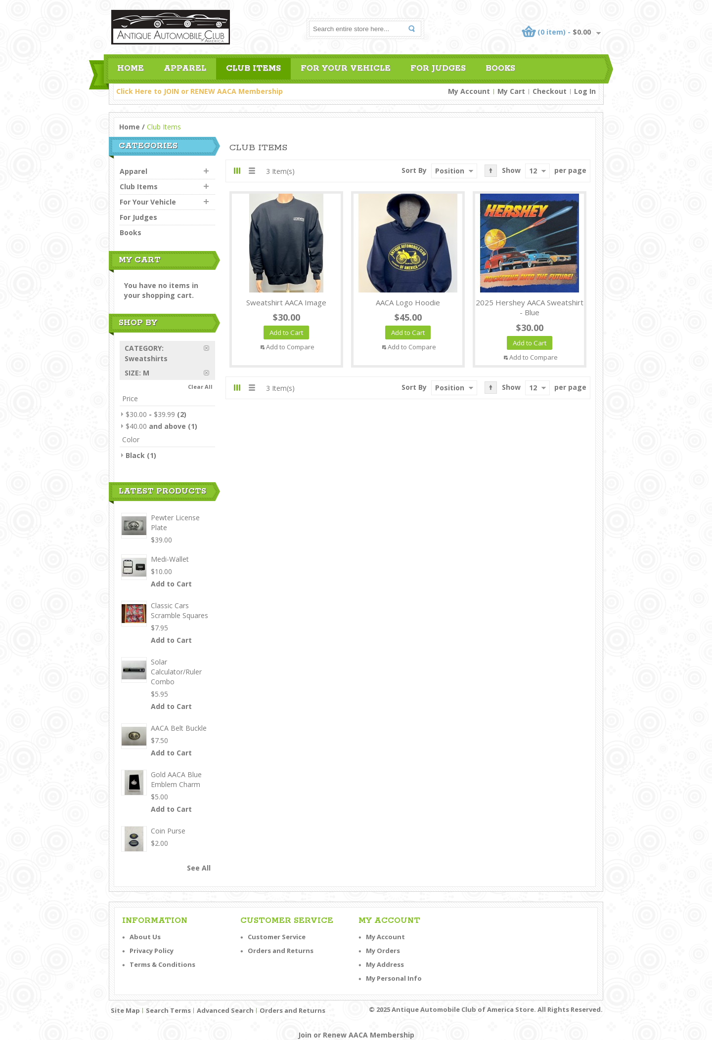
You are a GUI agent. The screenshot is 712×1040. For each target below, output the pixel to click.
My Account (469, 91)
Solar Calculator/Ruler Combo (176, 671)
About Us (145, 936)
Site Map (125, 1010)
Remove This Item (209, 348)
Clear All (200, 386)
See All (199, 868)
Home (129, 126)
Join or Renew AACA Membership (356, 1035)
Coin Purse (168, 830)
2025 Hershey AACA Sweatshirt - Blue (529, 307)
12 (533, 170)
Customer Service (277, 936)
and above (156, 426)
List (251, 171)
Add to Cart (171, 583)
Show (511, 170)
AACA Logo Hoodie (408, 302)
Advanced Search (225, 1010)
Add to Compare (290, 346)
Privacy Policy (152, 950)
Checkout (550, 91)
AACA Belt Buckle (179, 728)
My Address (385, 964)
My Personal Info (394, 978)
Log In (585, 91)
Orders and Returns (280, 950)
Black (135, 455)
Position (449, 170)
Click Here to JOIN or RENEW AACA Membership (199, 91)
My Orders (383, 950)
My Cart (511, 91)
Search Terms (168, 1010)
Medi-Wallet (170, 559)
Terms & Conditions (162, 964)
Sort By (414, 170)
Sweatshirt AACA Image (286, 302)
